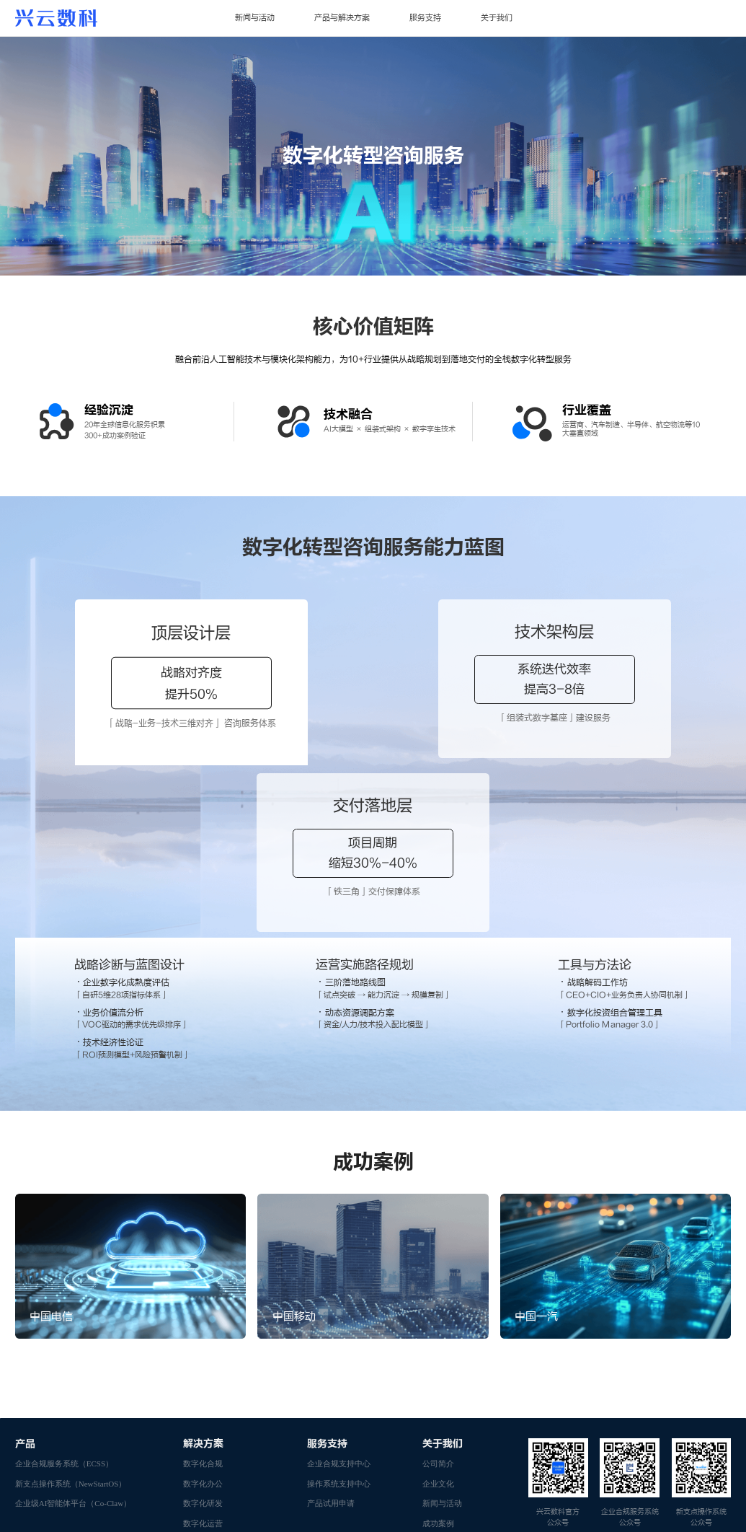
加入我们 (438, 1393)
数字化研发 (203, 1333)
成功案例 (438, 1354)
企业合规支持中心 (338, 1294)
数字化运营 (203, 1354)
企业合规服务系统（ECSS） (64, 1294)
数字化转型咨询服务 (218, 1433)
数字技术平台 (207, 1374)
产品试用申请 (331, 1333)
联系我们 (438, 1413)
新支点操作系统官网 (198, 1475)
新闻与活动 (255, 17)
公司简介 (438, 1294)
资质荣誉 (438, 1374)
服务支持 (425, 17)
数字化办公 (203, 1314)
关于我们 (496, 17)
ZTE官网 (31, 1475)
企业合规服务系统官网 (105, 1475)
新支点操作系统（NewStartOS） (71, 1314)
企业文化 (438, 1314)
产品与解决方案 (342, 17)
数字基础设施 (207, 1393)
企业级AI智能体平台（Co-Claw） (73, 1333)
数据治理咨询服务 (215, 1413)
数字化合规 (203, 1294)
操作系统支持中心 (338, 1314)
